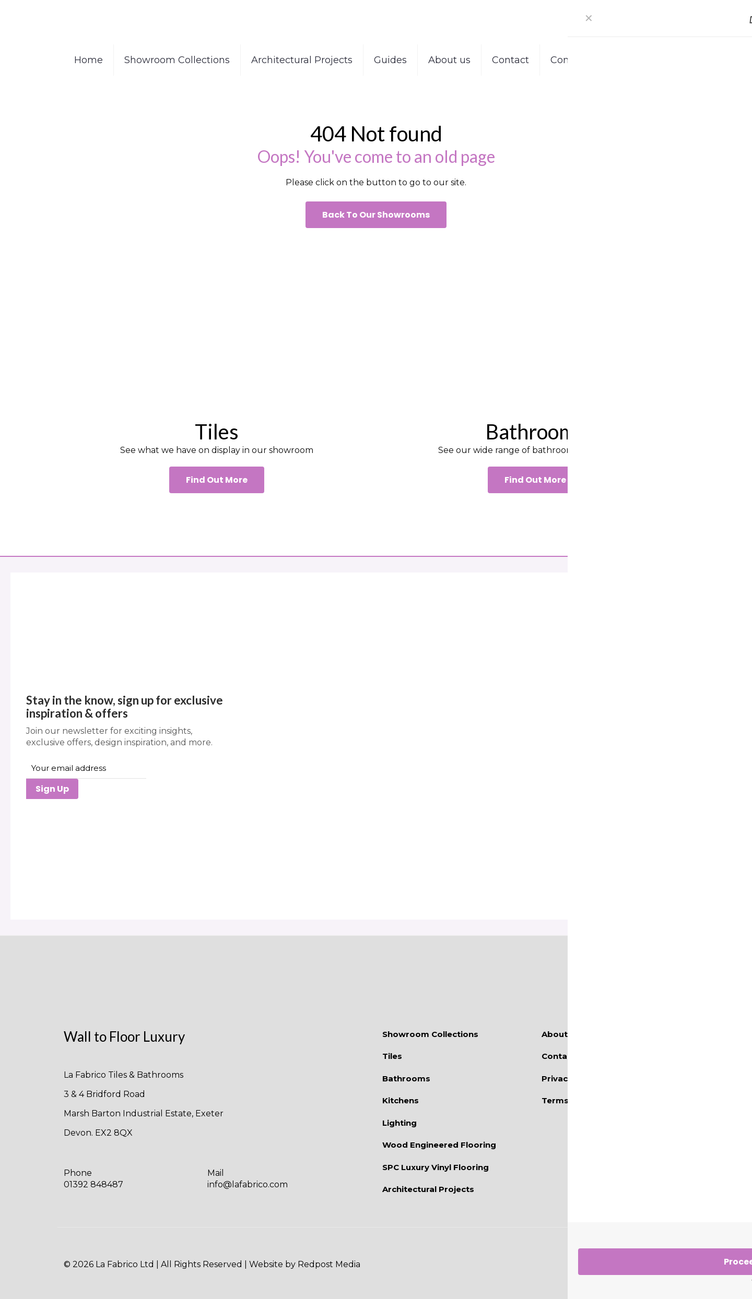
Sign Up (52, 789)
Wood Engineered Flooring (439, 1145)
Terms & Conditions (583, 1100)
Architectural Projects (428, 1189)
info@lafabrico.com (247, 1184)
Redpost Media (329, 1264)
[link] (217, 323)
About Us (561, 1034)
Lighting (399, 1123)
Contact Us (565, 1056)
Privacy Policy (571, 1078)
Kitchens (400, 1100)
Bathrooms (406, 1078)
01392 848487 (93, 1184)
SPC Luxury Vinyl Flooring (435, 1167)
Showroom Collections (430, 1034)
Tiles (392, 1056)
